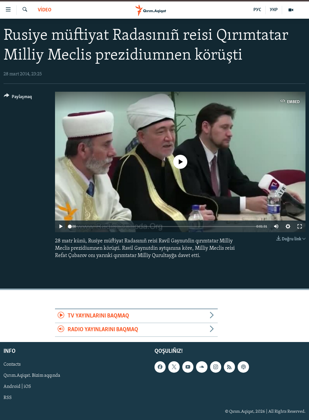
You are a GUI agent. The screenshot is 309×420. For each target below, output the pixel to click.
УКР (274, 10)
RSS (8, 398)
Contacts (12, 364)
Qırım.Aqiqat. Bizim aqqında (32, 376)
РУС (257, 10)
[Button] (18, 98)
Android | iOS (17, 387)
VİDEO (45, 10)
